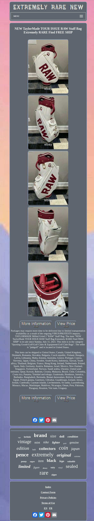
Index (48, 487)
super (32, 461)
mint (37, 442)
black (51, 460)
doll (61, 436)
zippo (54, 474)
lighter (56, 442)
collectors (47, 449)
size (53, 436)
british (27, 437)
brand (40, 435)
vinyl (60, 467)
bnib (34, 449)
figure (37, 467)
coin (63, 448)
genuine (74, 442)
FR (50, 508)
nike (46, 442)
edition (23, 448)
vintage (24, 441)
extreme (77, 456)
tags (19, 437)
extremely (43, 455)
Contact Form (48, 492)
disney (45, 468)
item (41, 461)
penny (24, 461)
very (53, 467)
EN (45, 508)
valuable (71, 461)
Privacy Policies (48, 497)
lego (61, 461)
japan (75, 449)
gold (64, 443)
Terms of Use (48, 503)
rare (44, 473)
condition (72, 436)
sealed (72, 466)
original (64, 455)
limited (24, 466)
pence (22, 455)
